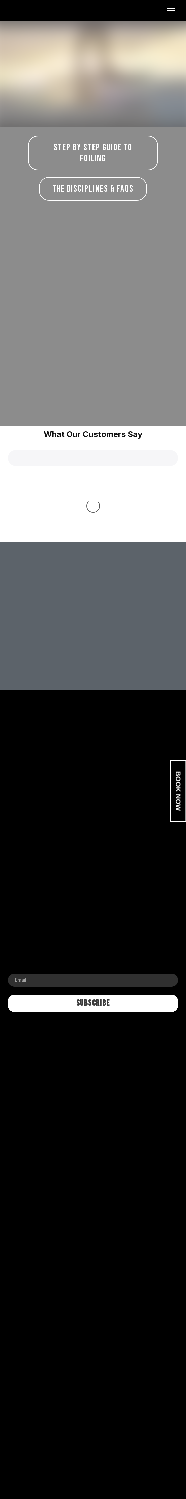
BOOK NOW (178, 791)
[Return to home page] (39, 10)
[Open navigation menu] (171, 10)
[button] (93, 153)
